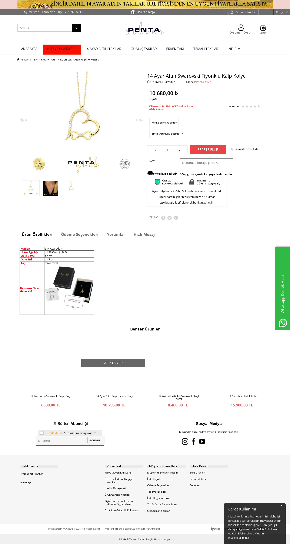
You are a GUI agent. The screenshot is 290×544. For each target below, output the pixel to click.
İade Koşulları (155, 478)
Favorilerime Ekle (246, 148)
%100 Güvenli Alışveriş (118, 472)
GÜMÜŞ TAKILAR (144, 48)
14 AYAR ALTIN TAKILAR (103, 48)
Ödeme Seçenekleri (158, 484)
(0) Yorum (234, 104)
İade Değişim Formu (159, 497)
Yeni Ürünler (197, 472)
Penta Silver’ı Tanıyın (31, 473)
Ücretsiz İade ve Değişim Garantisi (119, 479)
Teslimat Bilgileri (157, 491)
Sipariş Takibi (245, 12)
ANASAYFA (29, 48)
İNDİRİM (234, 48)
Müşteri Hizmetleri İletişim (163, 472)
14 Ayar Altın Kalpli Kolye (242, 394)
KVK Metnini (56, 431)
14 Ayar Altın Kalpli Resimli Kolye (115, 394)
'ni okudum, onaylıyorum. (68, 431)
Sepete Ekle (208, 148)
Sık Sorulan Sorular (158, 510)
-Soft (123, 538)
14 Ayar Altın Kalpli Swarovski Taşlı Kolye (179, 395)
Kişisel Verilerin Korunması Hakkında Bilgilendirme (120, 501)
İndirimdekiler (198, 478)
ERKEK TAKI (175, 48)
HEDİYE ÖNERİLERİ (61, 48)
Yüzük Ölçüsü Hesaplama (162, 503)
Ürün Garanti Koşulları (118, 494)
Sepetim (195, 484)
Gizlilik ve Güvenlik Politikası (121, 509)
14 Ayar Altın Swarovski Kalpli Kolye (51, 394)
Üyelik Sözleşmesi (115, 487)
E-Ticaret (132, 538)
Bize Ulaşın (26, 481)
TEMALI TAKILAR (206, 48)
